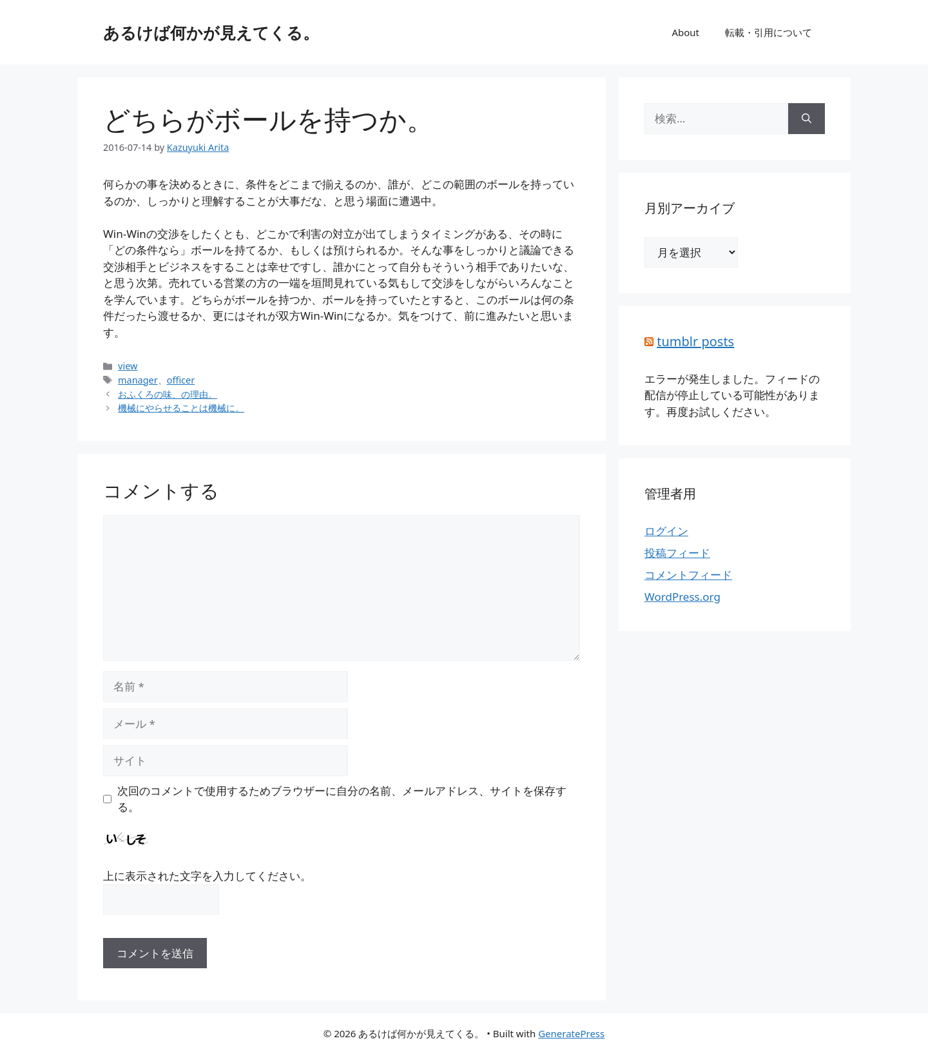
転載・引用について (768, 32)
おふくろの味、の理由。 (167, 394)
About (685, 32)
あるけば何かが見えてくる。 (211, 32)
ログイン (666, 530)
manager (138, 380)
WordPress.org (682, 596)
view (127, 366)
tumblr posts (695, 341)
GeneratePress (571, 1033)
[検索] (806, 118)
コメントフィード (688, 574)
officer (181, 380)
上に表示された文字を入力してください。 (207, 875)
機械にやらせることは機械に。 (181, 408)
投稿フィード (677, 552)
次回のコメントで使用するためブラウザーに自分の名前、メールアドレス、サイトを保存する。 (341, 799)
